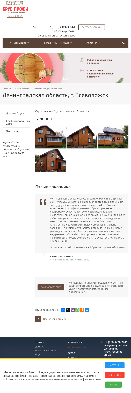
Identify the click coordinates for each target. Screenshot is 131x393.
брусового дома (63, 111)
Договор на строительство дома (56, 35)
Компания (19, 43)
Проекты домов (58, 43)
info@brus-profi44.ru (64, 31)
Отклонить (115, 374)
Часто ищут (13, 131)
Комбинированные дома (18, 122)
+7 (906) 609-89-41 (61, 27)
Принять (113, 384)
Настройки (115, 365)
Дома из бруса (15, 113)
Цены (71, 352)
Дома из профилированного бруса (45, 350)
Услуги (93, 43)
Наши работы (77, 347)
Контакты (74, 357)
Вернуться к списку (50, 319)
